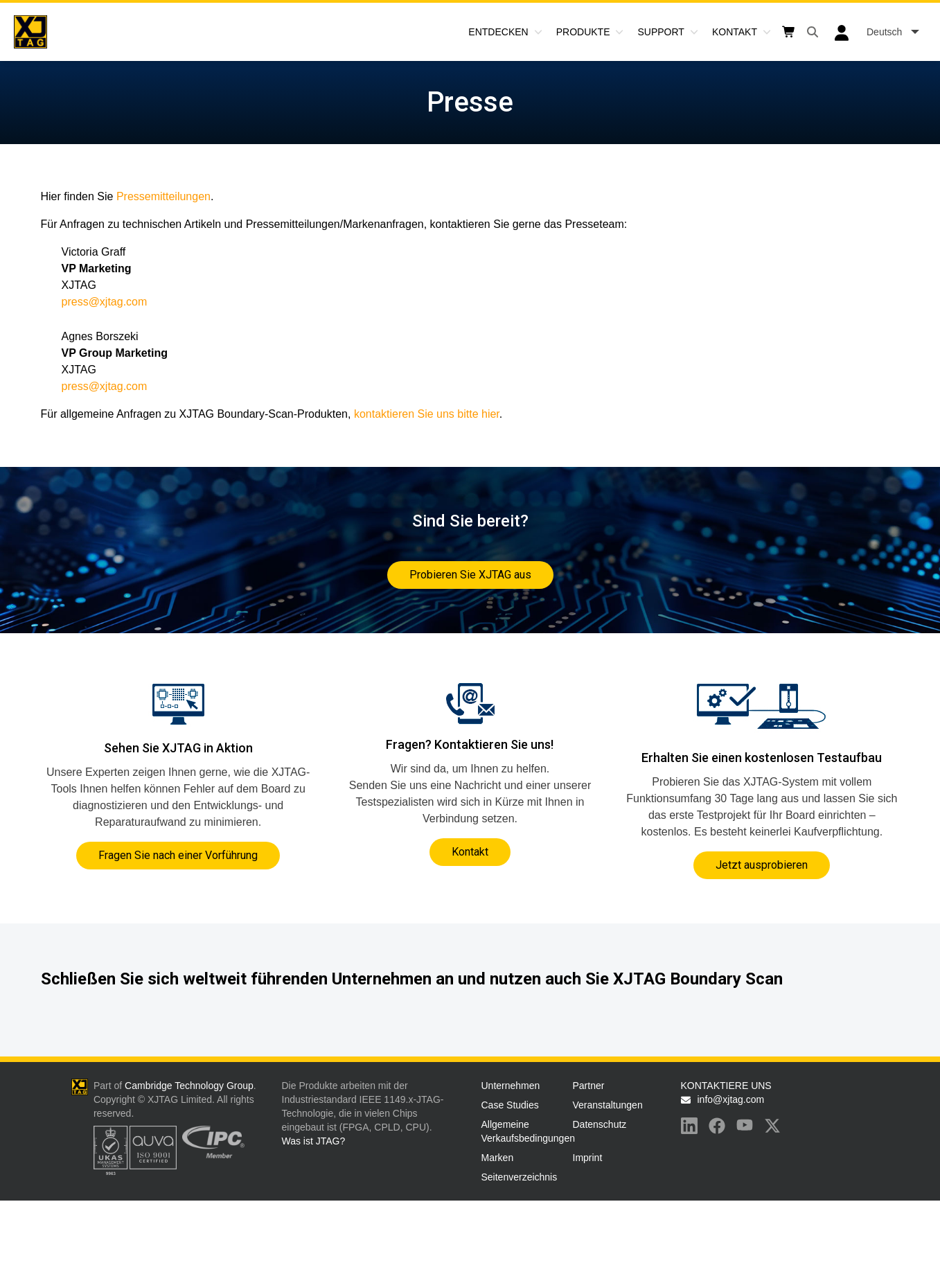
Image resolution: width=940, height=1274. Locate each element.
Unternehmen (510, 1085)
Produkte (583, 31)
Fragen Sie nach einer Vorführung (178, 855)
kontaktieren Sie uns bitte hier (426, 414)
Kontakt (734, 31)
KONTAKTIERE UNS (726, 1085)
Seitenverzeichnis (519, 1177)
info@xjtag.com (731, 1099)
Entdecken (498, 31)
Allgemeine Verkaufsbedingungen (524, 1131)
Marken (497, 1157)
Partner (589, 1085)
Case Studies (510, 1105)
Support (660, 31)
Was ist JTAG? (314, 1141)
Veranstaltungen (608, 1105)
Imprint (588, 1157)
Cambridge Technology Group (189, 1085)
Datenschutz (600, 1124)
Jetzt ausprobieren (762, 865)
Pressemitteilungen (163, 196)
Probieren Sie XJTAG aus (470, 574)
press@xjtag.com (105, 302)
